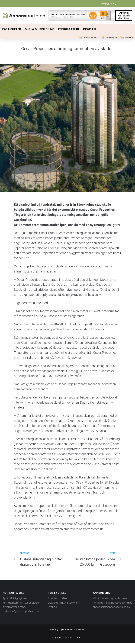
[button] (108, 4)
